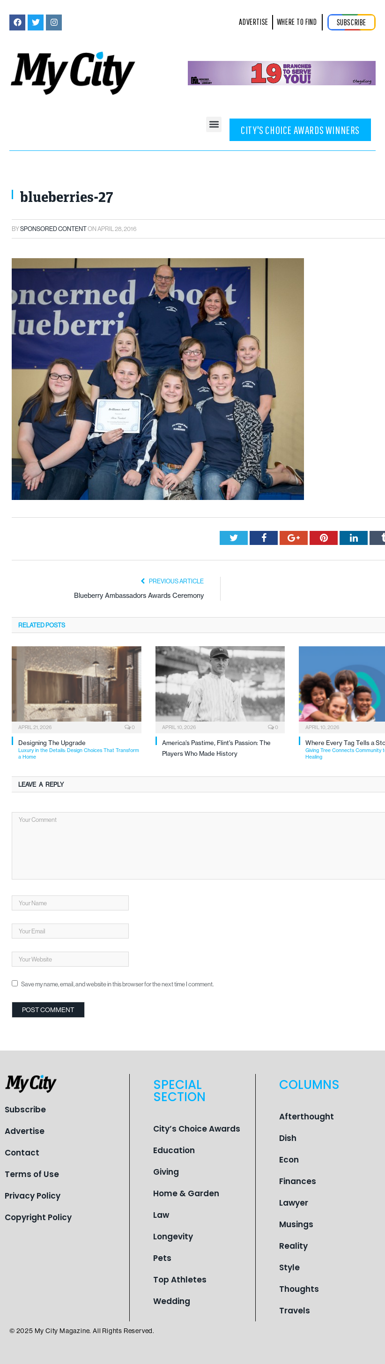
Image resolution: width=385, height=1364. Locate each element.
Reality (293, 1246)
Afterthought (306, 1116)
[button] (214, 124)
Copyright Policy (38, 1217)
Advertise (24, 1131)
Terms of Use (32, 1174)
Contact (22, 1152)
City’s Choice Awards (196, 1128)
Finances (297, 1181)
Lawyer (293, 1202)
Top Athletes (180, 1279)
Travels (294, 1310)
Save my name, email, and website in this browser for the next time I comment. (117, 984)
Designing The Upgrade (79, 749)
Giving (166, 1172)
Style (289, 1267)
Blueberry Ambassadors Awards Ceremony (139, 595)
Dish (287, 1138)
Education (174, 1150)
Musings (296, 1224)
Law (161, 1215)
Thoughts (299, 1289)
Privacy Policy (32, 1195)
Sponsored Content (53, 228)
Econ (289, 1159)
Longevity (173, 1236)
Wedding (171, 1301)
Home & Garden (186, 1193)
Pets (162, 1258)
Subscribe (25, 1109)
